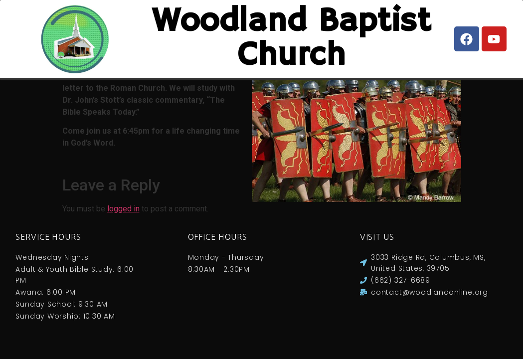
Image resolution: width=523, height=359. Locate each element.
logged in (123, 218)
